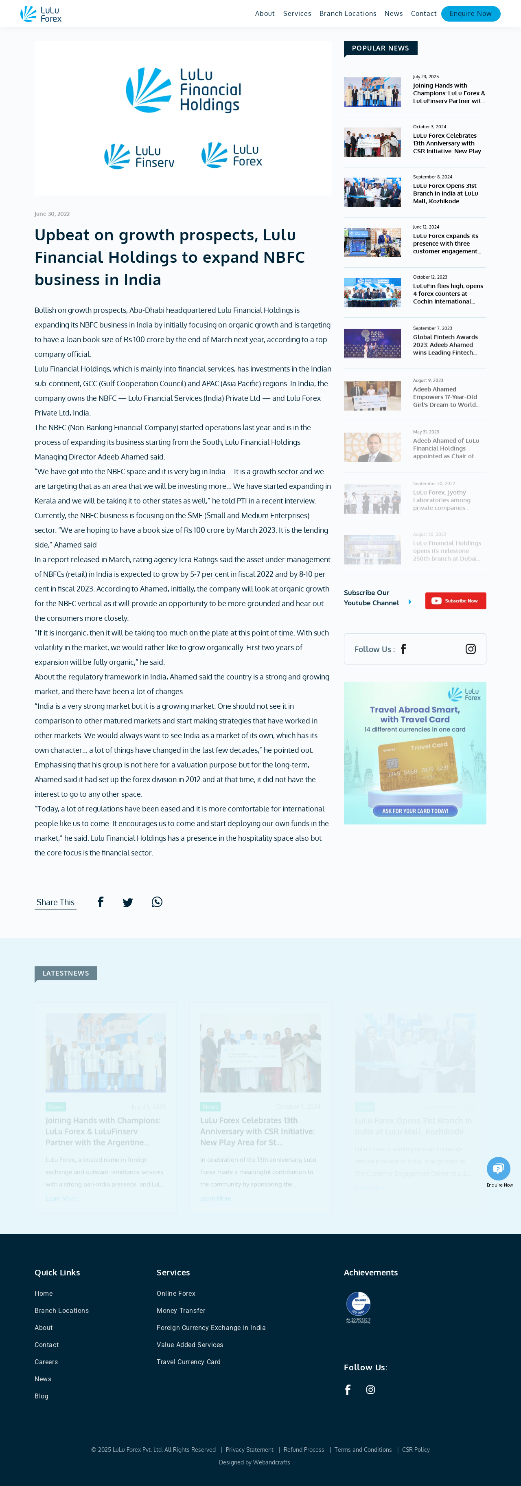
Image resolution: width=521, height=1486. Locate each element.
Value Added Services (190, 1345)
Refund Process (304, 1449)
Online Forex (176, 1293)
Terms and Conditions (363, 1449)
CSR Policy (416, 1449)
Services (297, 13)
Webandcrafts (271, 1462)
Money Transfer (181, 1311)
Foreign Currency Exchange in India (211, 1328)
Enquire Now (471, 13)
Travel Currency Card (189, 1362)
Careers (46, 1362)
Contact (424, 13)
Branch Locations (348, 13)
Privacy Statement (250, 1449)
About (265, 13)
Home (44, 1293)
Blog (41, 1396)
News (394, 13)
